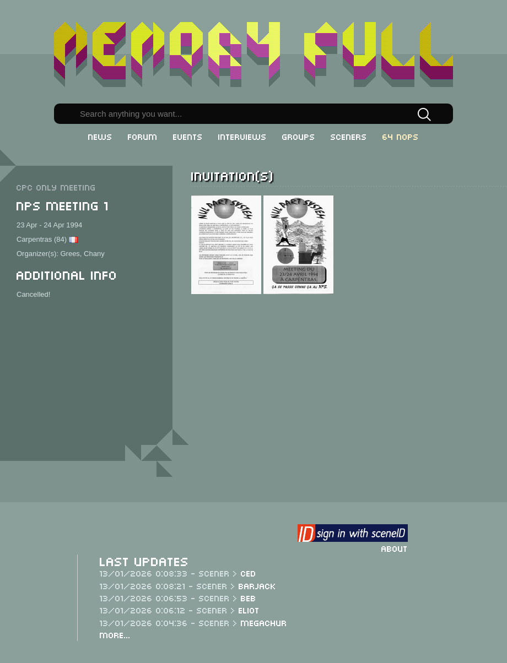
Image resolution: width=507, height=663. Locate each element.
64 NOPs (400, 136)
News (100, 136)
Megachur (264, 622)
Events (188, 136)
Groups (298, 136)
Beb (248, 597)
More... (115, 634)
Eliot (249, 610)
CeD (248, 573)
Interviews (242, 136)
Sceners (349, 136)
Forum (143, 136)
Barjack (257, 585)
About (394, 548)
